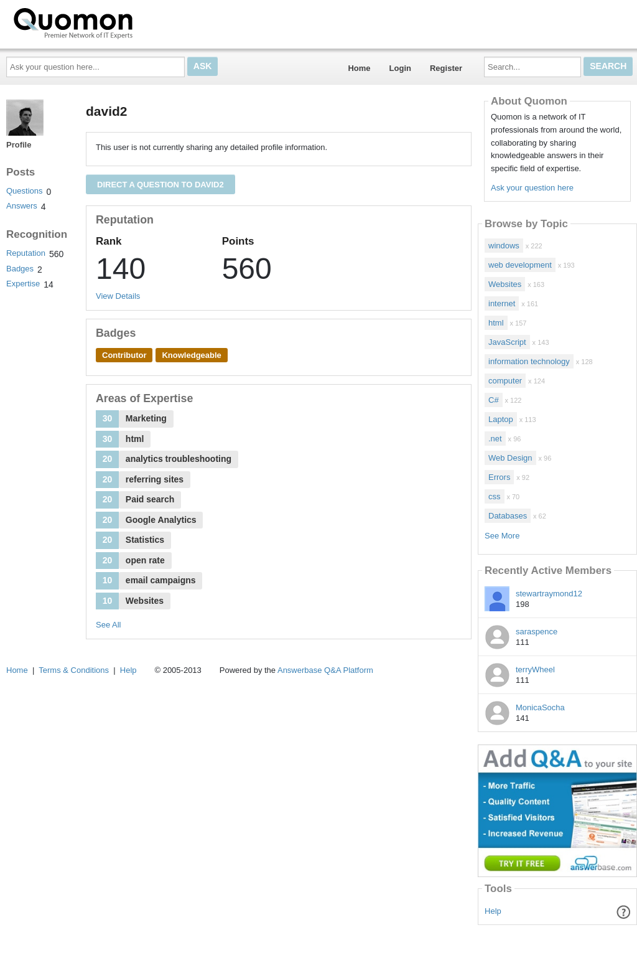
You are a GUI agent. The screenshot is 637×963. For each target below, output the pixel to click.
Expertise (23, 283)
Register (446, 68)
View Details (118, 296)
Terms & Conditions (74, 670)
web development (520, 265)
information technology (529, 361)
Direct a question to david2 (160, 184)
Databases (507, 515)
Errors (499, 477)
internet (501, 303)
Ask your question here (532, 187)
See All (108, 624)
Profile (18, 144)
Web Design (510, 458)
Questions (24, 190)
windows (503, 245)
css (494, 496)
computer (505, 380)
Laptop (500, 419)
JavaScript (507, 342)
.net (495, 438)
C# (493, 400)
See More (502, 535)
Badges (20, 268)
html (496, 322)
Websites (504, 284)
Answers (21, 205)
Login (400, 68)
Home (359, 68)
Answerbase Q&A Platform (325, 670)
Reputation (25, 253)
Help (493, 911)
